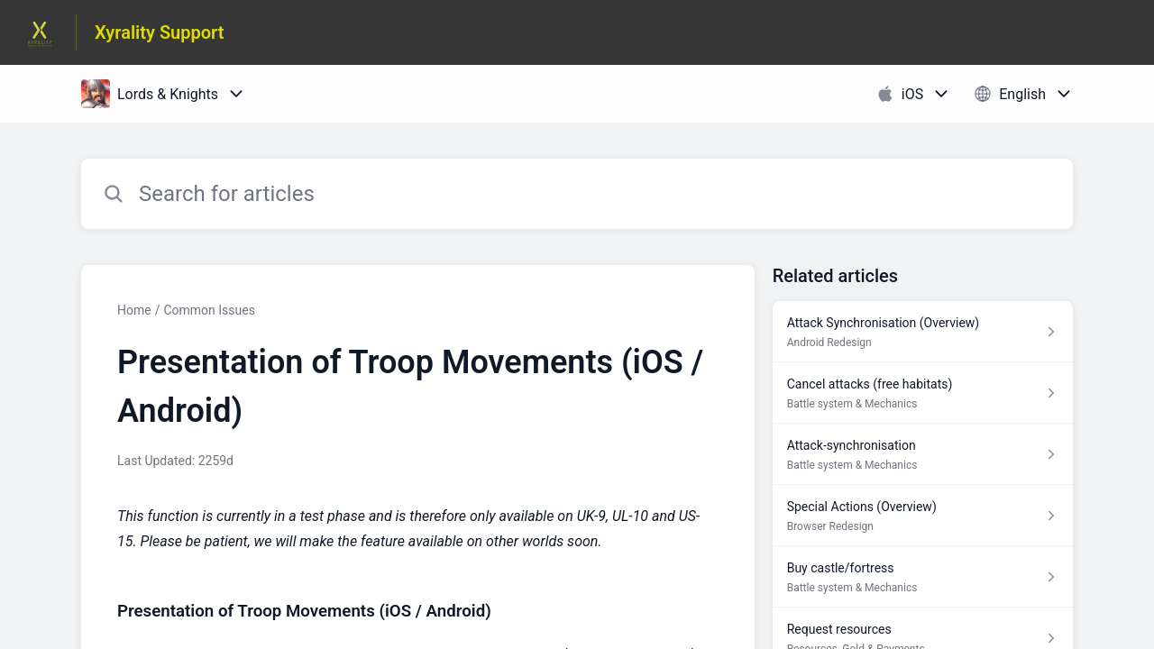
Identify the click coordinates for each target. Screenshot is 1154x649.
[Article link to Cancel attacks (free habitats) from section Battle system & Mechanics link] (923, 393)
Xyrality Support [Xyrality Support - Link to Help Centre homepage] (159, 32)
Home (134, 310)
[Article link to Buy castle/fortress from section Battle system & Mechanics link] (923, 577)
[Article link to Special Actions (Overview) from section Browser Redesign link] (923, 515)
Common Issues (208, 310)
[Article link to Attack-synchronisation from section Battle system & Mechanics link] (923, 454)
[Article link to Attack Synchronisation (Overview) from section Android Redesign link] (923, 331)
